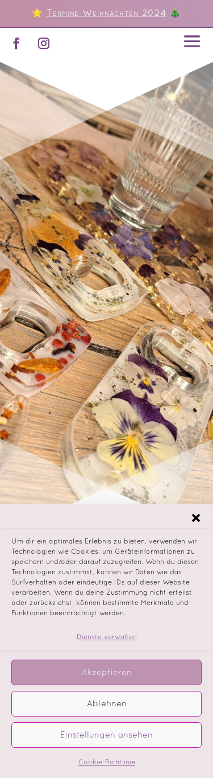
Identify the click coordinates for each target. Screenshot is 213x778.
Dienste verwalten (107, 645)
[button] (196, 525)
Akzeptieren (107, 680)
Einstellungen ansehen (106, 742)
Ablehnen (107, 711)
